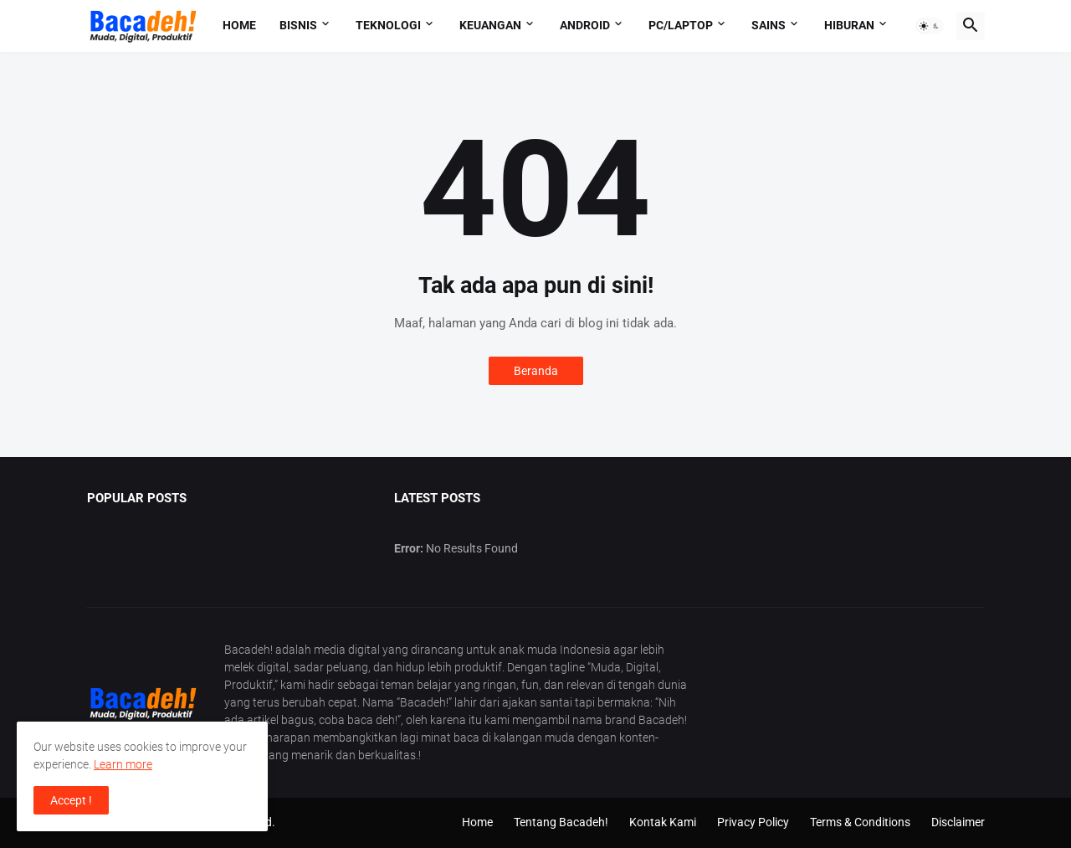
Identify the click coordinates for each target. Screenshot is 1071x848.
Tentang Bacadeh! (561, 822)
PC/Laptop (680, 25)
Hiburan (849, 25)
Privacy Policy (753, 822)
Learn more (123, 764)
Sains (768, 25)
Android (585, 25)
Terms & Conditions (860, 822)
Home (239, 25)
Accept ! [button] (71, 800)
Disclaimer (958, 822)
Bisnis (298, 25)
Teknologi (388, 25)
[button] (929, 26)
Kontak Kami (662, 822)
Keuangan (490, 25)
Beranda (536, 371)
